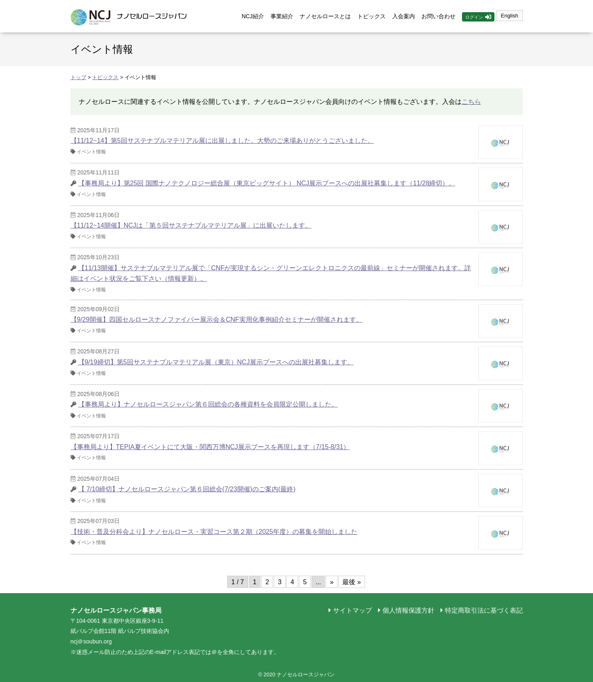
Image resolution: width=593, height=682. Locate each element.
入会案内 (403, 16)
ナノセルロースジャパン (131, 16)
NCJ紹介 (253, 16)
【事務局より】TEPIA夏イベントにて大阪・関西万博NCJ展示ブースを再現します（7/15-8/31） (210, 446)
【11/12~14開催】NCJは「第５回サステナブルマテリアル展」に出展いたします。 (191, 225)
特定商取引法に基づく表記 (484, 610)
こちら (471, 101)
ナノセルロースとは (325, 16)
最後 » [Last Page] (351, 582)
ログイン (474, 17)
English (509, 16)
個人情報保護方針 (408, 610)
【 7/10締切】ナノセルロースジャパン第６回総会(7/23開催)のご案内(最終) (187, 489)
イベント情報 (91, 152)
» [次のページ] (331, 582)
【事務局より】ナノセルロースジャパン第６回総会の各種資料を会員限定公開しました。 (208, 404)
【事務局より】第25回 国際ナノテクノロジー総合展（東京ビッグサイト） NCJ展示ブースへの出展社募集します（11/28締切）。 (266, 183)
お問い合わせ (438, 16)
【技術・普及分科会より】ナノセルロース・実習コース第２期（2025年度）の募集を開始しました (214, 531)
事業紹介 (282, 16)
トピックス (371, 16)
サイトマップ (352, 610)
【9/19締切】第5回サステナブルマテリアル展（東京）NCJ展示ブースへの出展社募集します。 (216, 362)
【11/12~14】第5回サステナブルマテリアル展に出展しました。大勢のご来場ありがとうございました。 (222, 140)
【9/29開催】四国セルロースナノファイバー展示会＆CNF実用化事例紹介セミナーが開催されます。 (217, 319)
